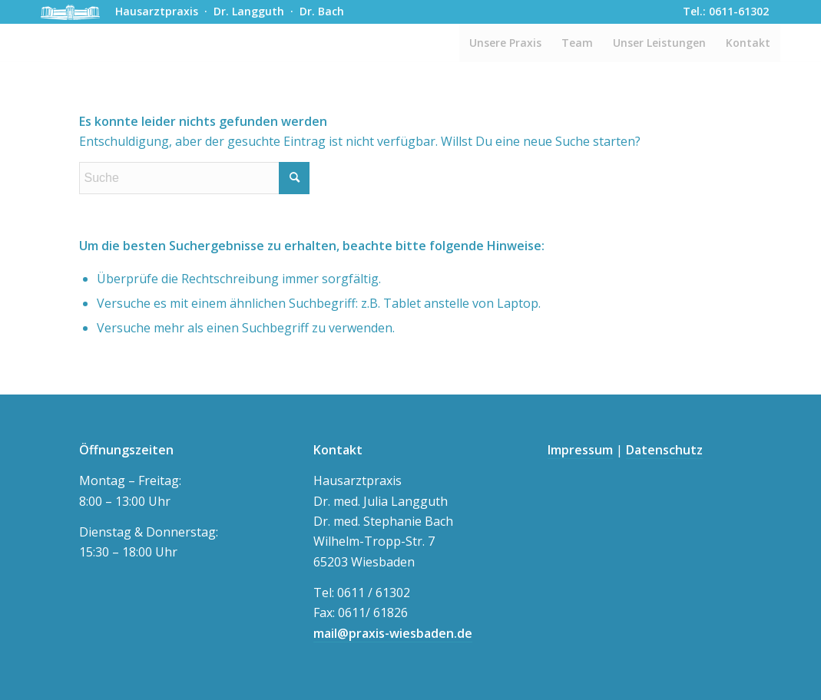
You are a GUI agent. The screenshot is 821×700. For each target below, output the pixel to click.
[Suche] (194, 178)
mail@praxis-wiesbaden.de (392, 633)
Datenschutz (664, 449)
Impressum (580, 449)
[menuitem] (505, 43)
